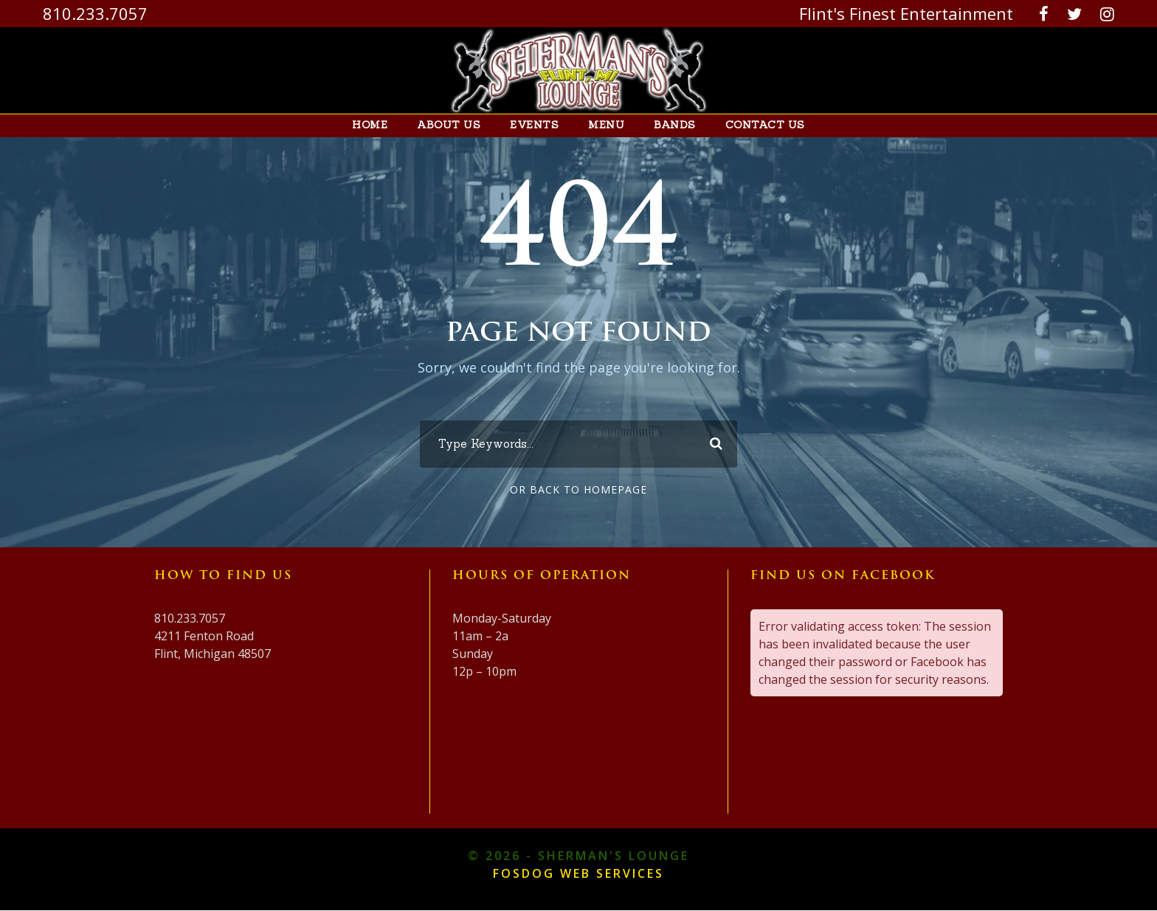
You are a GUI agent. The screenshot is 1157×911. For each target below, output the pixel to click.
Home (385, 125)
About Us (459, 125)
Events (538, 125)
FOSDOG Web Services (578, 873)
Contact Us (754, 125)
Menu (606, 125)
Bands (670, 125)
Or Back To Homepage (579, 490)
